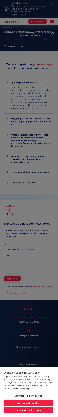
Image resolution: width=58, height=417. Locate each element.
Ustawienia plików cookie (28, 396)
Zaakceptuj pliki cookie (28, 410)
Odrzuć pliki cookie (28, 403)
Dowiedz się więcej (20, 388)
